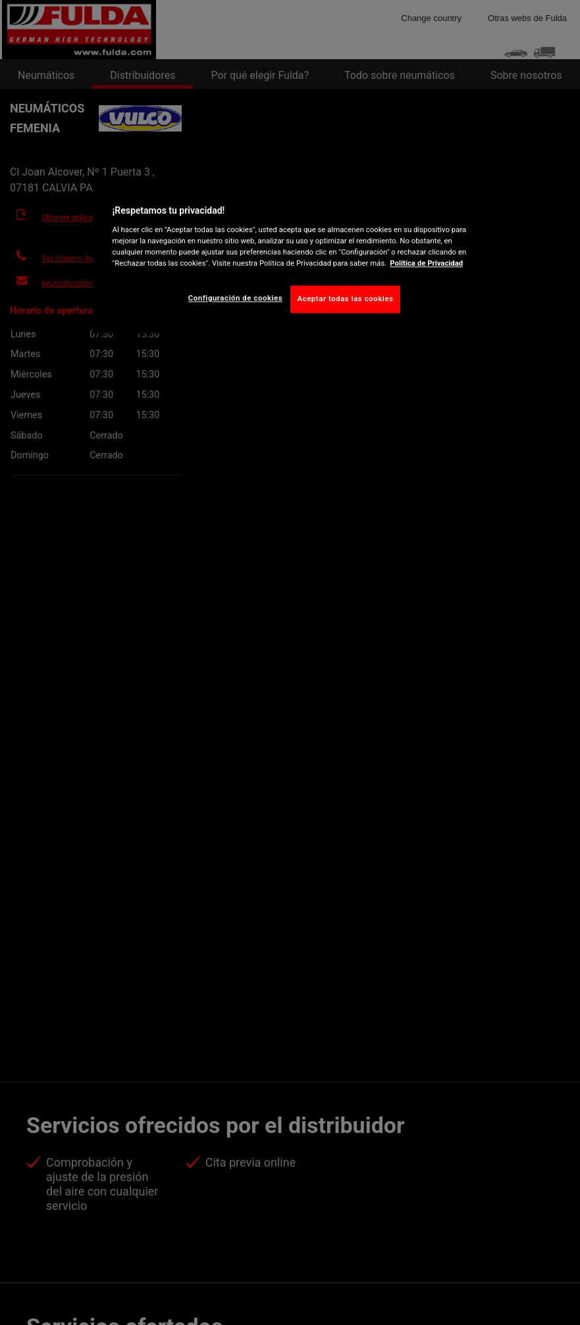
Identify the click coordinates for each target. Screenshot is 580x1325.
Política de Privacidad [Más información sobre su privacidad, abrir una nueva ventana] (426, 263)
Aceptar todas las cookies (346, 298)
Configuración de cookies (235, 297)
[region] (290, 256)
